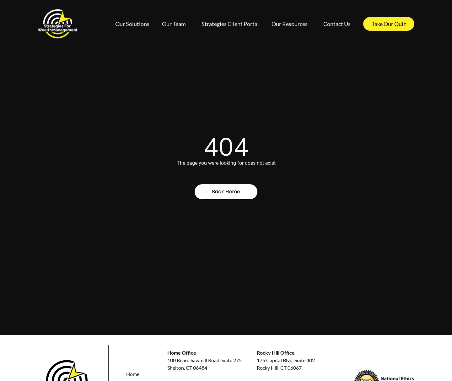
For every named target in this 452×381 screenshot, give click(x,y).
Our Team (175, 24)
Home (132, 374)
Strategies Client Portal (230, 24)
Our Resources (291, 24)
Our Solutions (132, 24)
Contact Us (337, 24)
